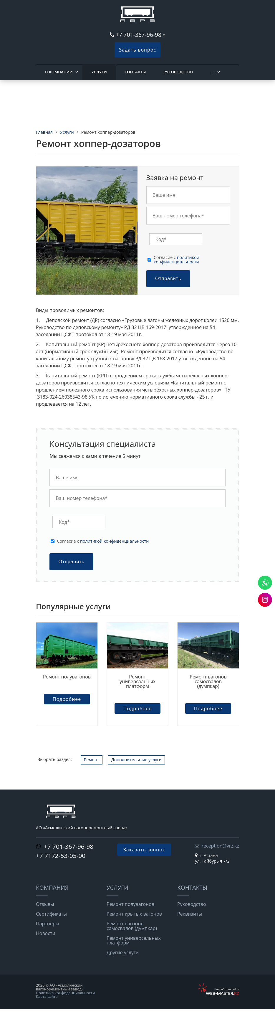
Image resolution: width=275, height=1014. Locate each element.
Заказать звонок (144, 849)
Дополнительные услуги (136, 759)
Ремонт (91, 759)
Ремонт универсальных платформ (137, 681)
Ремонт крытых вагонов (134, 913)
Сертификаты (51, 913)
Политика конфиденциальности (65, 992)
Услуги (99, 72)
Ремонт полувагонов (67, 676)
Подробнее (67, 699)
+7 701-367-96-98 (138, 35)
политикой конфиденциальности (176, 259)
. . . (213, 72)
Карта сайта (47, 996)
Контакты (135, 72)
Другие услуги (123, 952)
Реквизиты (189, 913)
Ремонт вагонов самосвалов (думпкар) (208, 681)
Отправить (168, 278)
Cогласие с (176, 259)
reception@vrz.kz (220, 846)
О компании (59, 72)
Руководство (178, 72)
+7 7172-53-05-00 (60, 855)
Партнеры (47, 923)
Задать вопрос (137, 50)
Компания (52, 887)
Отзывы (45, 904)
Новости (45, 933)
